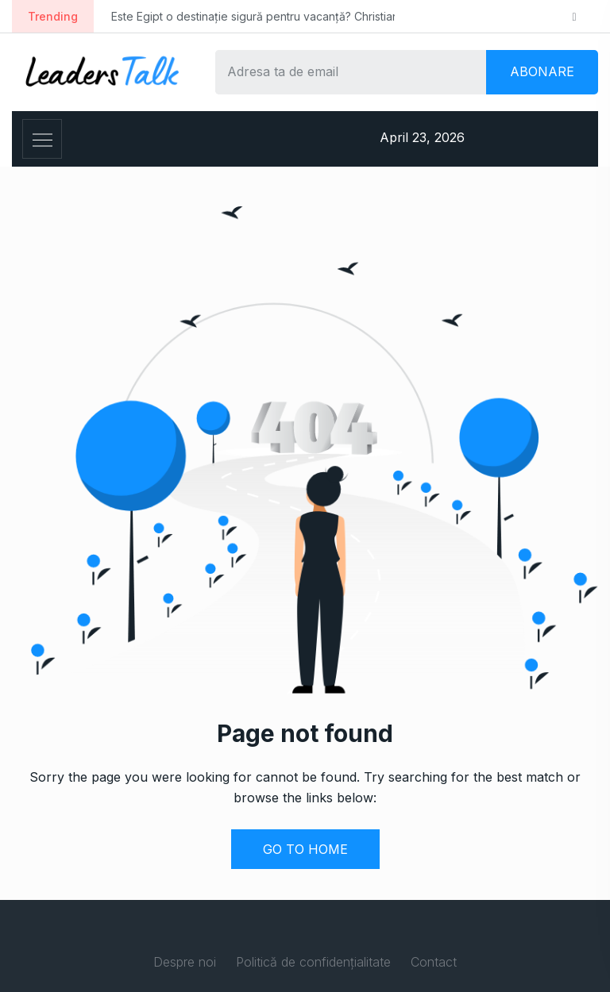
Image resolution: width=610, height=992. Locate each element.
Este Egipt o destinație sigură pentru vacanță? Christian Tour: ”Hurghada (299, 16)
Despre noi (184, 962)
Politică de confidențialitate (313, 962)
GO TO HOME (305, 849)
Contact (434, 962)
